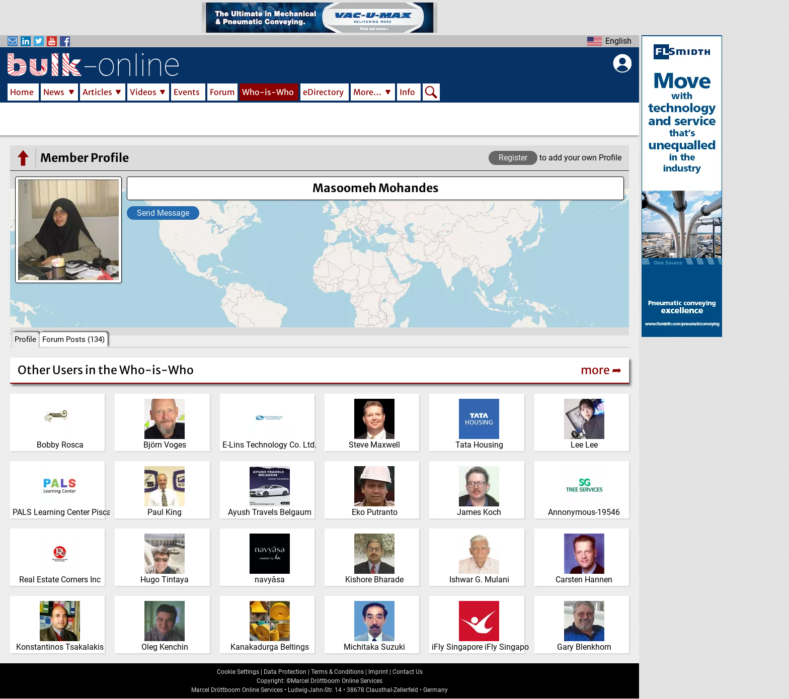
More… (367, 92)
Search (431, 93)
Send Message (163, 213)
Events (187, 92)
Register (513, 157)
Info (407, 92)
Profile (25, 339)
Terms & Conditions (337, 671)
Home (22, 92)
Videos (143, 92)
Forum (222, 92)
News (53, 92)
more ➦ (601, 370)
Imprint (378, 671)
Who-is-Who (268, 92)
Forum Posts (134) (73, 339)
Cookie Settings (238, 671)
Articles (97, 92)
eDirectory (323, 92)
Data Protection (285, 671)
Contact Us (407, 671)
